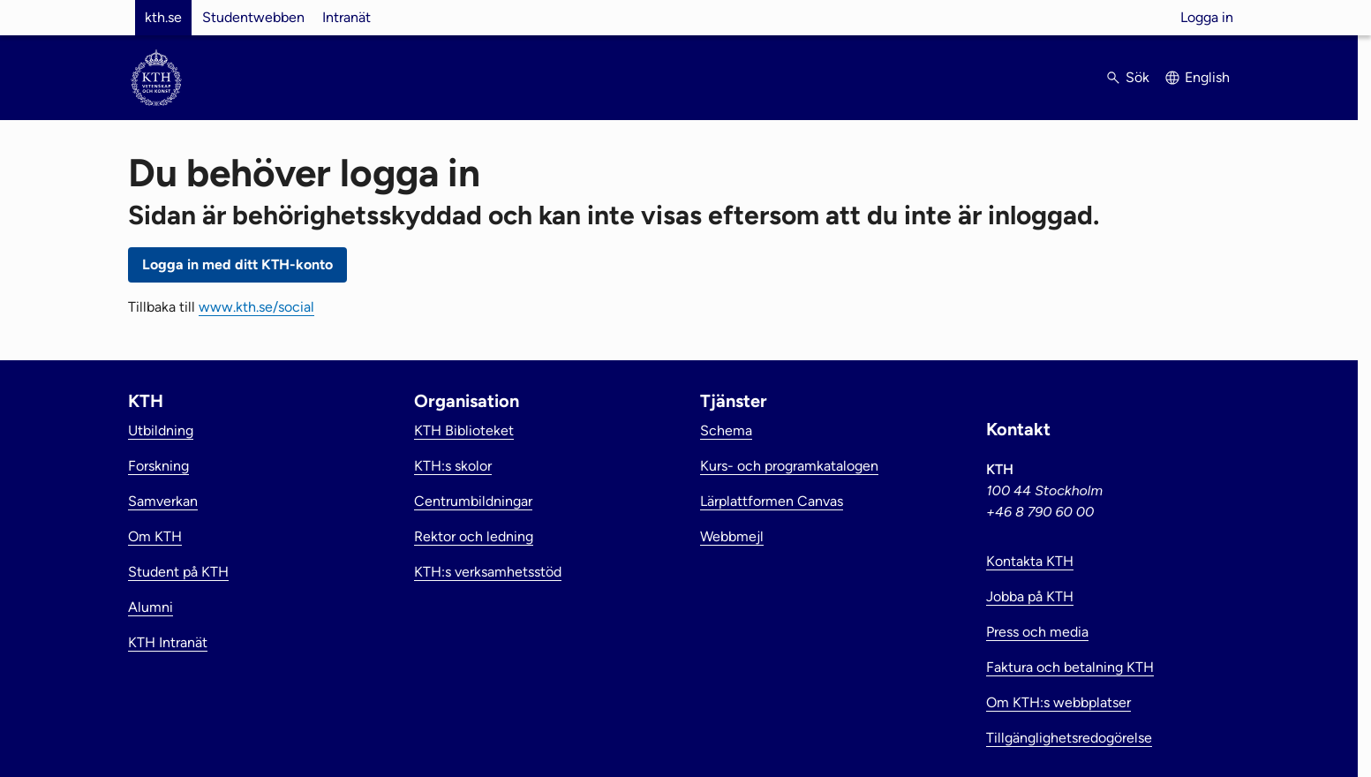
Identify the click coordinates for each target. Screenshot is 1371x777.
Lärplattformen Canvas (771, 501)
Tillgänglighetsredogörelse (1069, 737)
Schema (726, 430)
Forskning (158, 465)
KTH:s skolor (453, 465)
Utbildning (160, 430)
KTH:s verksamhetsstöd (487, 571)
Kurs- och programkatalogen (789, 465)
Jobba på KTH (1029, 596)
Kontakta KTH (1029, 561)
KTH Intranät (167, 642)
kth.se (163, 17)
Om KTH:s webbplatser (1058, 702)
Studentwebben (253, 17)
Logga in (1206, 17)
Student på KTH (178, 571)
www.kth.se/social (256, 306)
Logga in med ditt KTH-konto (237, 264)
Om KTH (155, 536)
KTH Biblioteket (464, 430)
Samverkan (163, 501)
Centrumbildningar (473, 501)
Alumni (150, 607)
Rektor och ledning (473, 536)
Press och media (1037, 631)
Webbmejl (732, 536)
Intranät (346, 17)
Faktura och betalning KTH (1070, 667)
